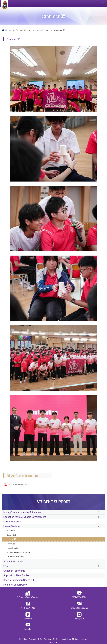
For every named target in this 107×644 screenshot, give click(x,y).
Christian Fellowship (14, 570)
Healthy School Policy (15, 584)
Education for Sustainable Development (24, 516)
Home (8, 30)
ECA (5, 566)
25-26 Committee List (17, 485)
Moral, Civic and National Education (22, 512)
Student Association (14, 561)
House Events (12, 548)
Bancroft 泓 (11, 535)
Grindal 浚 (11, 544)
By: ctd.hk (53, 642)
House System (42, 30)
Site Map (23, 639)
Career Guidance (12, 521)
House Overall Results (15, 557)
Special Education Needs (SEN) (20, 580)
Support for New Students (17, 575)
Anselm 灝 (11, 530)
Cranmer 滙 (11, 539)
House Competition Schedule (18, 552)
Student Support (23, 30)
